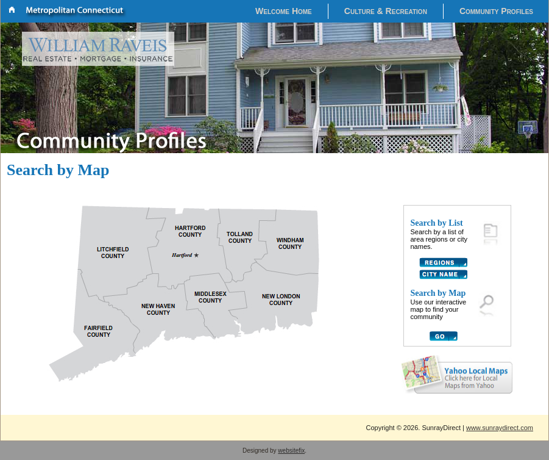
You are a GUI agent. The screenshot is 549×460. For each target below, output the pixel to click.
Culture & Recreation (385, 11)
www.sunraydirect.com (499, 427)
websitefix (291, 450)
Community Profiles (496, 11)
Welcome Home (283, 11)
